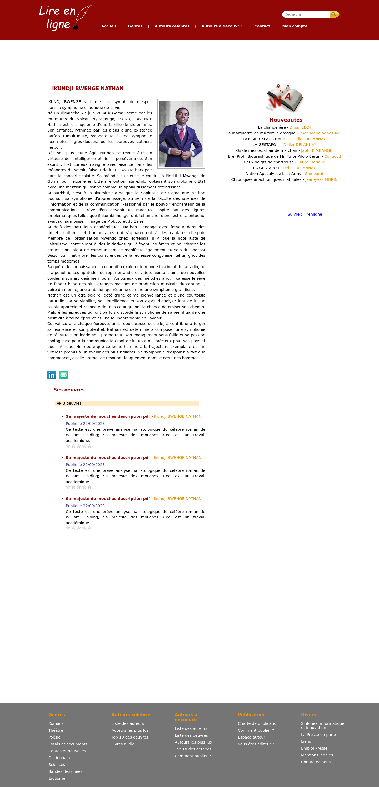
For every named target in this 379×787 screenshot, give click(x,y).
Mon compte (294, 26)
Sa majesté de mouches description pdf (108, 416)
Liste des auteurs (128, 723)
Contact (262, 26)
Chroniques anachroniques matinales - (284, 179)
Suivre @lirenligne (305, 214)
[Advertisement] (189, 60)
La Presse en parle (318, 734)
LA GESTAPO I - (284, 168)
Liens (306, 741)
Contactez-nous (316, 762)
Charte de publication (258, 723)
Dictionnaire (59, 758)
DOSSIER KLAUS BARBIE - (284, 139)
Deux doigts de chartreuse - (284, 162)
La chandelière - (284, 127)
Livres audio (123, 744)
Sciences (56, 764)
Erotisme (56, 778)
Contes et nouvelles (67, 751)
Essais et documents (67, 744)
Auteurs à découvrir (222, 26)
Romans (56, 723)
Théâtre (55, 730)
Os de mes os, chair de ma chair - (284, 150)
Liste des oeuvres (191, 735)
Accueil (108, 26)
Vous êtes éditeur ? (256, 744)
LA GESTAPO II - (284, 145)
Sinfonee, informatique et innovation (322, 725)
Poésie (54, 737)
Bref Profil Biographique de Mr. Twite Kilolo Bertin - (284, 156)
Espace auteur (251, 737)
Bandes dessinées (65, 771)
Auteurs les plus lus (130, 730)
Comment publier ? (193, 756)
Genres (135, 26)
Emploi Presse (314, 748)
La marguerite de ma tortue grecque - (284, 133)
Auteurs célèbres (172, 26)
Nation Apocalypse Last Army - (284, 174)
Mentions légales (317, 755)
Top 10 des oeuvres (130, 737)
